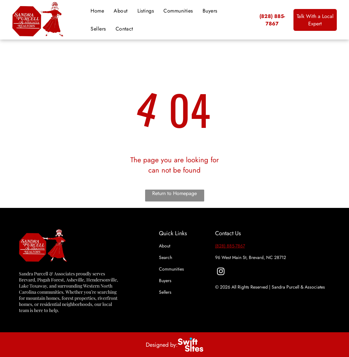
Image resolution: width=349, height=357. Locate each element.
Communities (171, 269)
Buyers (165, 280)
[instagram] (220, 272)
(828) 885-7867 (230, 246)
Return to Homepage (174, 193)
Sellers (165, 292)
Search (165, 257)
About (164, 246)
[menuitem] (97, 11)
